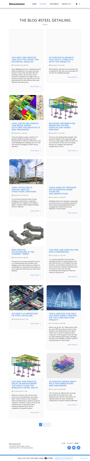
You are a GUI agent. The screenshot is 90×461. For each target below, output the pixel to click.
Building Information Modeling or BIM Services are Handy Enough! (62, 126)
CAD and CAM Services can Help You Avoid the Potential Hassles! (25, 59)
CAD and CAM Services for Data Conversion (63, 251)
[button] (73, 4)
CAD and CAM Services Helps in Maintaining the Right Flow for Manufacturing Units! (25, 384)
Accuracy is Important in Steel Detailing (25, 314)
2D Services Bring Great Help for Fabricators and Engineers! (62, 383)
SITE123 (18, 448)
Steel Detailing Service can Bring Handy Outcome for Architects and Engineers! (26, 126)
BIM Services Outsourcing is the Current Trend (23, 252)
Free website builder (27, 448)
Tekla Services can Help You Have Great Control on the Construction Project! (63, 316)
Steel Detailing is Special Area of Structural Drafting (24, 189)
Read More (35, 86)
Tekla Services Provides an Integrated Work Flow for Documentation (62, 190)
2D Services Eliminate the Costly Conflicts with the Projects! (61, 59)
